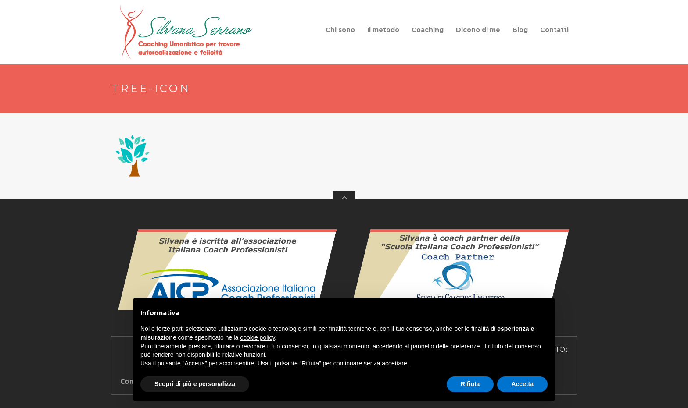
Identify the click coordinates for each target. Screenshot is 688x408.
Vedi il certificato (227, 274)
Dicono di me (478, 30)
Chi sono (340, 30)
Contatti (554, 30)
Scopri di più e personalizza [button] (194, 383)
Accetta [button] (522, 383)
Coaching (428, 30)
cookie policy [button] (257, 337)
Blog (520, 30)
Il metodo (383, 30)
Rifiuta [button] (470, 383)
